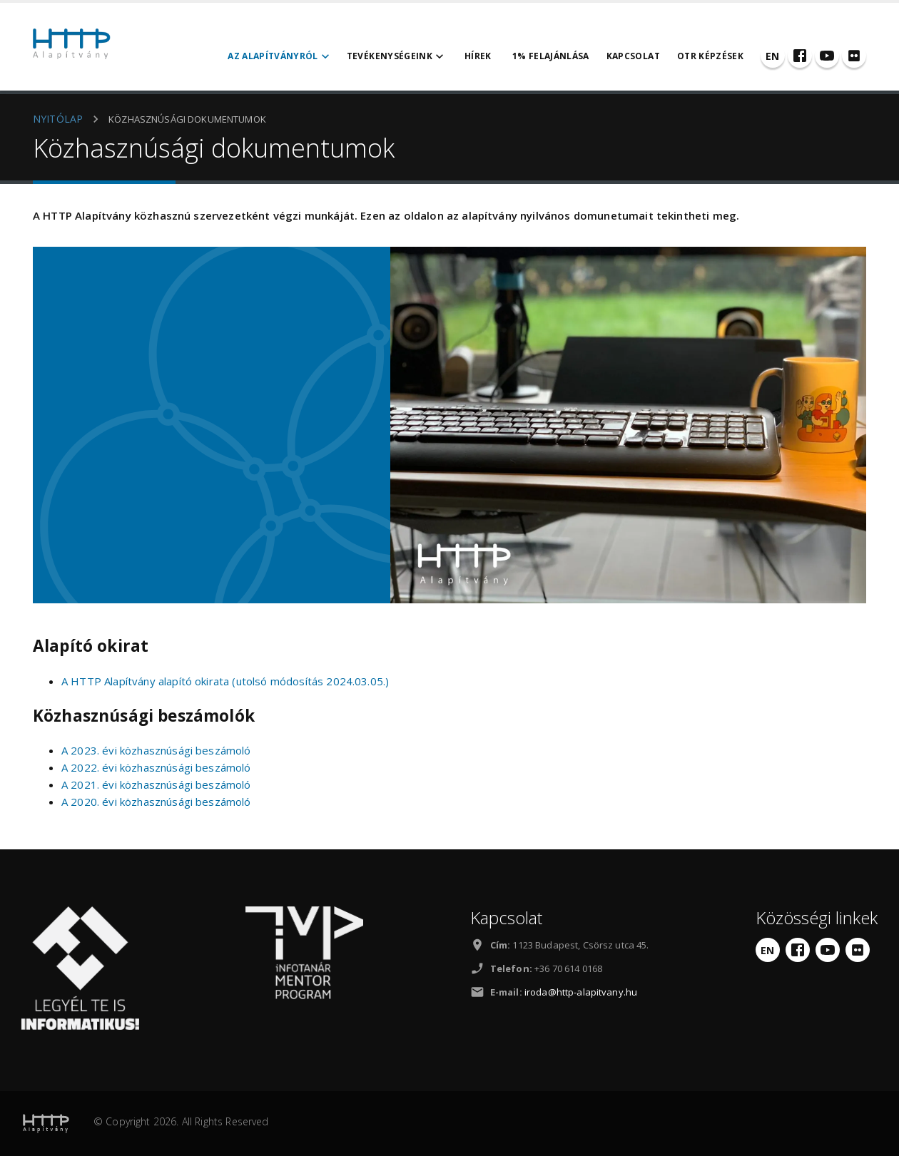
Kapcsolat (633, 56)
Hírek (478, 56)
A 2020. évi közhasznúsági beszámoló (156, 801)
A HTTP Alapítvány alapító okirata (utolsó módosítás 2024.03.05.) (225, 681)
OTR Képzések (710, 56)
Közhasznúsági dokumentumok (187, 119)
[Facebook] (800, 56)
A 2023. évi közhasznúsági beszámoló (156, 750)
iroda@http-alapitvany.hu (580, 992)
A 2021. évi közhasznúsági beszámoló (156, 784)
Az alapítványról (280, 56)
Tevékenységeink (397, 56)
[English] (773, 56)
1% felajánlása (550, 56)
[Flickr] (854, 56)
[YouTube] (827, 56)
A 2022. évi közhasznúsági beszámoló (156, 767)
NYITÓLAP (58, 119)
